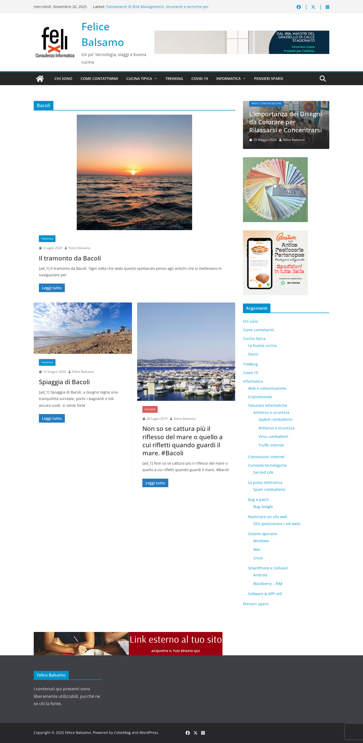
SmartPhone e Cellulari (268, 568)
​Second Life (263, 472)
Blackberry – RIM (267, 583)
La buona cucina (262, 345)
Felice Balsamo (79, 248)
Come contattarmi (99, 78)
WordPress (148, 732)
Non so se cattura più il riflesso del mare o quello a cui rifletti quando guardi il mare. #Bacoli (182, 440)
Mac (257, 549)
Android (260, 575)
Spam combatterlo (269, 489)
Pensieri (150, 409)
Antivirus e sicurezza (271, 412)
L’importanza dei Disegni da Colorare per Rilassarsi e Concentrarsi (285, 121)
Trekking (174, 78)
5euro (253, 354)
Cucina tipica (139, 78)
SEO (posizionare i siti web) (276, 523)
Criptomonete (260, 396)
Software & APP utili (265, 593)
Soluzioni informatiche (267, 405)
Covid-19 (199, 78)
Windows (261, 540)
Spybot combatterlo (275, 419)
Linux (258, 557)
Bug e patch (258, 499)
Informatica (228, 78)
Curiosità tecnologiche (267, 465)
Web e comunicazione (266, 103)
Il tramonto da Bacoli (70, 258)
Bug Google (263, 506)
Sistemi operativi (262, 533)
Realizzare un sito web (267, 516)
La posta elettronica (265, 482)
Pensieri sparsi (268, 78)
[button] (154, 78)
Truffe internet (271, 445)
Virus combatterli (273, 436)
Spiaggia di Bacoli (64, 381)
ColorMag (122, 732)
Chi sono (63, 78)
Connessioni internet (266, 456)
